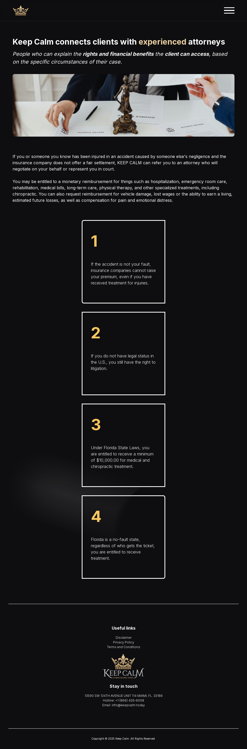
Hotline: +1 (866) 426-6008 (123, 700)
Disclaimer (124, 638)
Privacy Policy (123, 642)
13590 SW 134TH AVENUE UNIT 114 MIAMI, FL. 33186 (124, 696)
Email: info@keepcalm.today (123, 705)
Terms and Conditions (123, 647)
